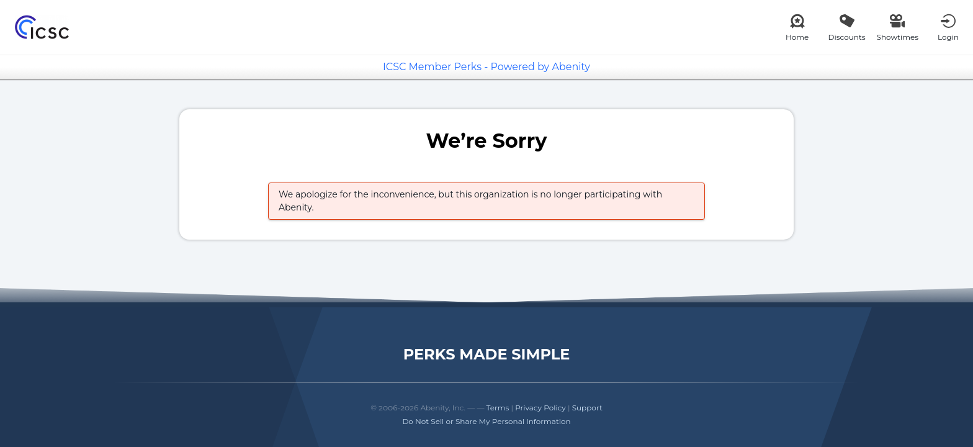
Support (587, 407)
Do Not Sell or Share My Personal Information (486, 421)
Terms (497, 407)
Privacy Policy (540, 407)
